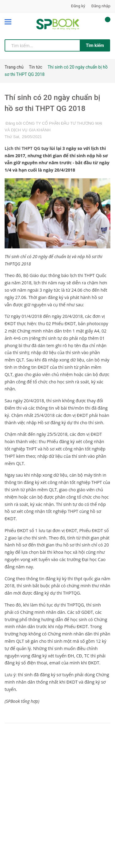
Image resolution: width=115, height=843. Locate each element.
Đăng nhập (100, 6)
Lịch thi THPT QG (22, 148)
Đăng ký (78, 6)
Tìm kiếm (95, 45)
